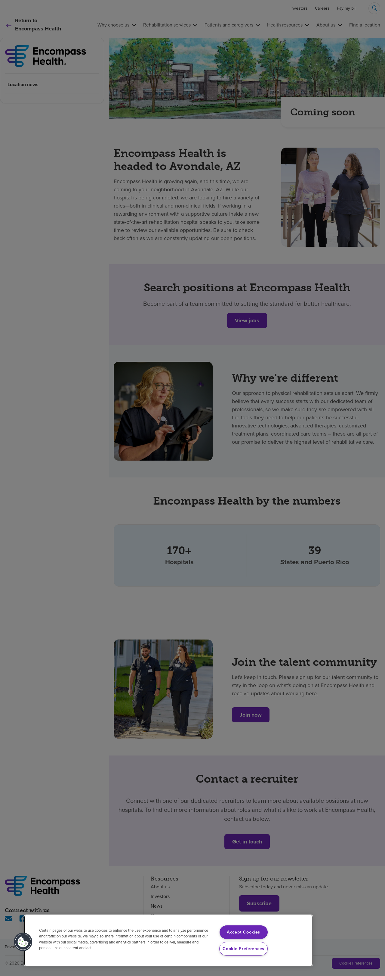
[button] (23, 942)
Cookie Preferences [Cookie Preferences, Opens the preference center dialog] (243, 948)
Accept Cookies (243, 932)
